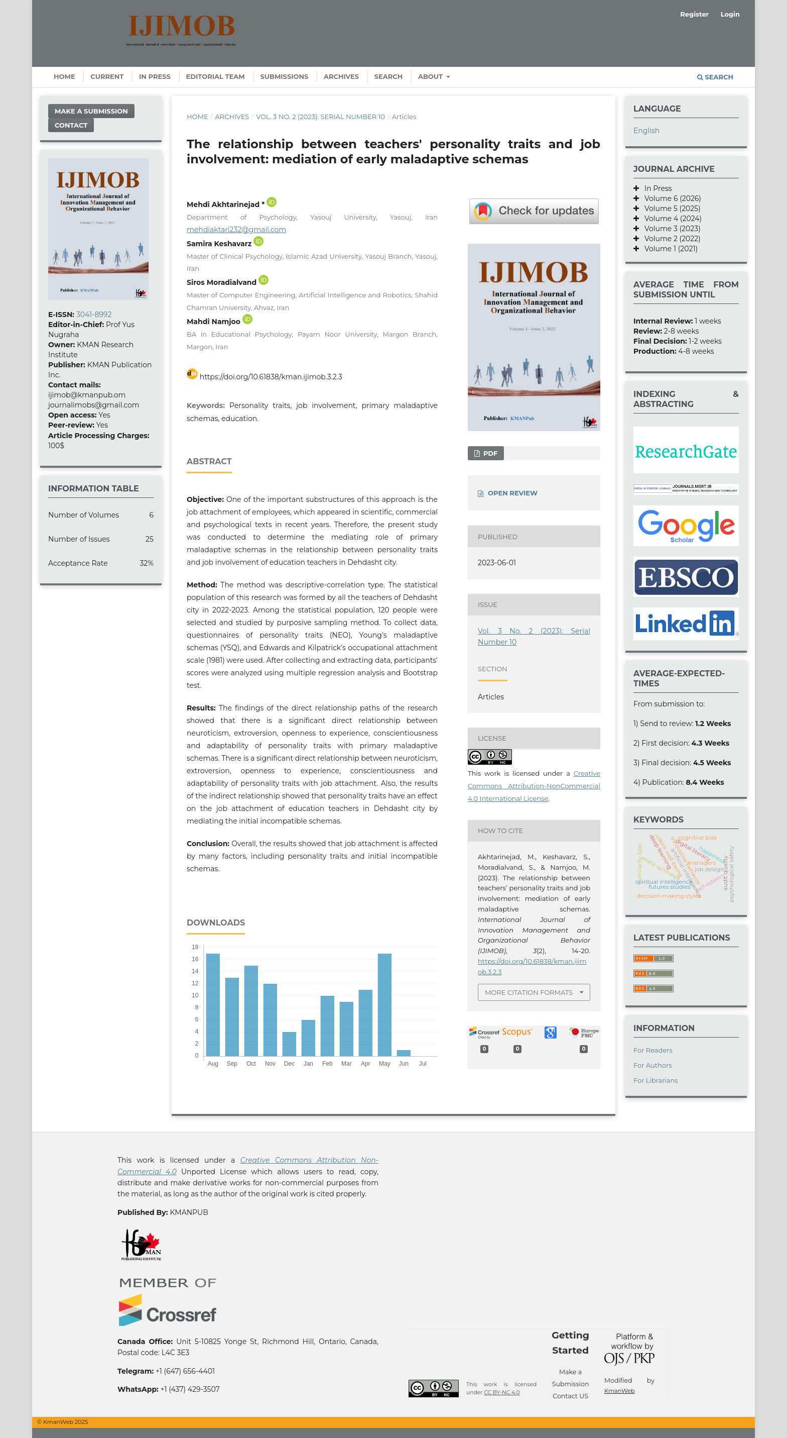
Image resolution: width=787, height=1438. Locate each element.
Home (64, 76)
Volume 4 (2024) (670, 218)
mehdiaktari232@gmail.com (236, 229)
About (431, 76)
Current (106, 76)
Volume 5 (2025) (670, 208)
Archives (341, 76)
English (646, 130)
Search (388, 76)
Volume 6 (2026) (670, 198)
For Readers (653, 1050)
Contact (71, 125)
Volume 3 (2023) (670, 228)
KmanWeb (619, 1390)
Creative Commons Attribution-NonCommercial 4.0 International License (534, 785)
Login (730, 14)
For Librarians (655, 1080)
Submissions (284, 76)
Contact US (570, 1396)
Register (694, 14)
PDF (489, 453)
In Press (155, 76)
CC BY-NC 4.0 (501, 1392)
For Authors (652, 1065)
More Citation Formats (529, 992)
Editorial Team (215, 76)
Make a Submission (91, 111)
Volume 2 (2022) (670, 238)
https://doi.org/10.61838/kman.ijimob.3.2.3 (271, 376)
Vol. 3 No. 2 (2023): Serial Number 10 (320, 117)
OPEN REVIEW (513, 493)
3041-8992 (93, 314)
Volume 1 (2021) (668, 248)
